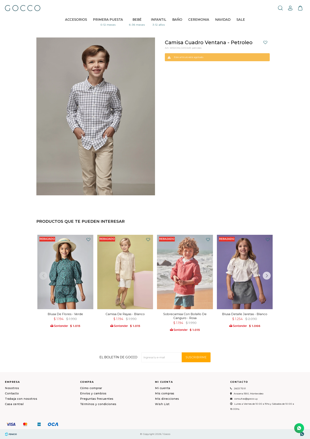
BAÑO (177, 20)
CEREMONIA (198, 20)
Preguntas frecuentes (96, 399)
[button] (267, 276)
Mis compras (164, 393)
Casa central (14, 404)
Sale (240, 20)
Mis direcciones (167, 399)
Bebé (137, 20)
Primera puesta (108, 20)
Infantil (158, 20)
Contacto (12, 393)
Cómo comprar (91, 388)
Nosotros (12, 388)
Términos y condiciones (98, 404)
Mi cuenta (162, 388)
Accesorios (76, 20)
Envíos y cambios (93, 393)
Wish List (162, 404)
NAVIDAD (223, 20)
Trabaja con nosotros (21, 399)
